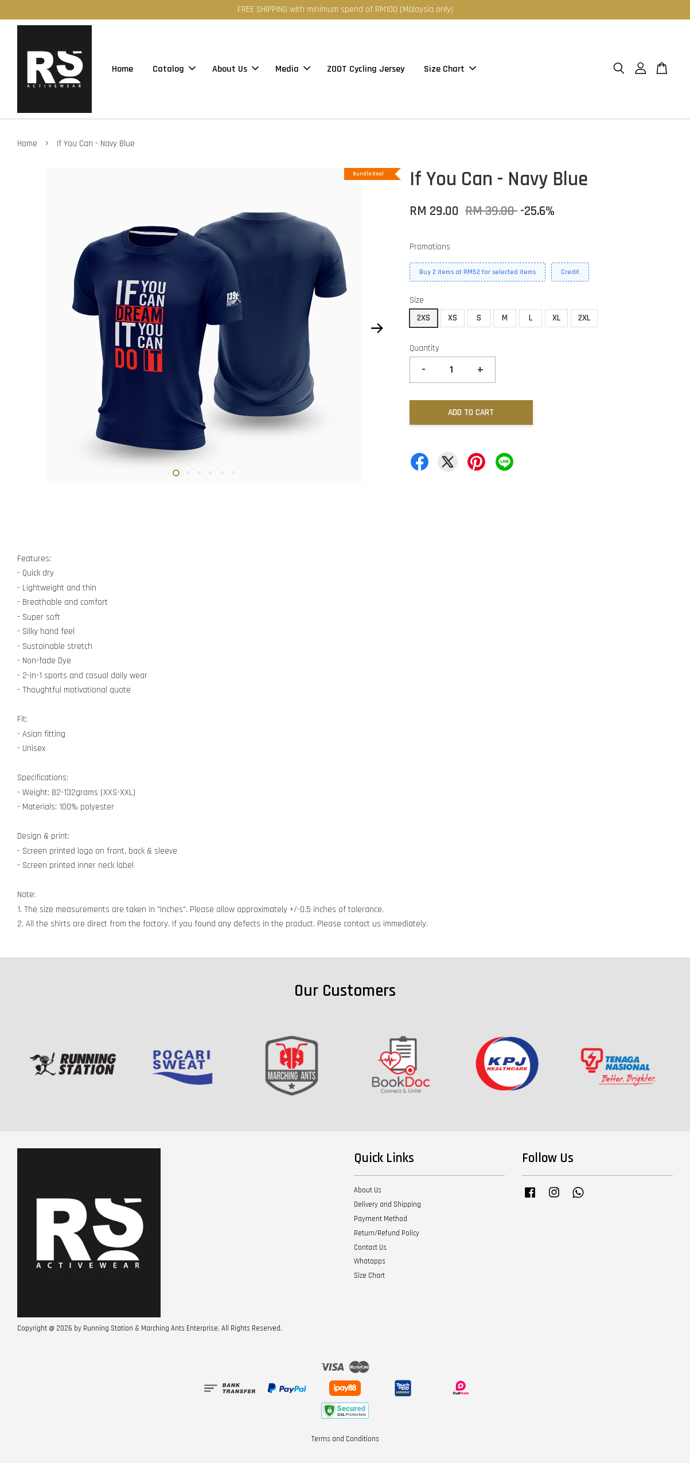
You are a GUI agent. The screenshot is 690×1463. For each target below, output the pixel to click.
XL (556, 317)
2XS (423, 317)
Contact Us (370, 1247)
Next (376, 328)
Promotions (430, 246)
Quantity (424, 348)
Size (417, 300)
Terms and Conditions (345, 1439)
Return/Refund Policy (386, 1233)
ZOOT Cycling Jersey (365, 69)
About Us (235, 69)
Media (292, 69)
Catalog (174, 69)
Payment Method (380, 1218)
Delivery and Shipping (387, 1204)
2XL (584, 317)
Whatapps (369, 1261)
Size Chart (450, 69)
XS (452, 317)
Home (122, 69)
